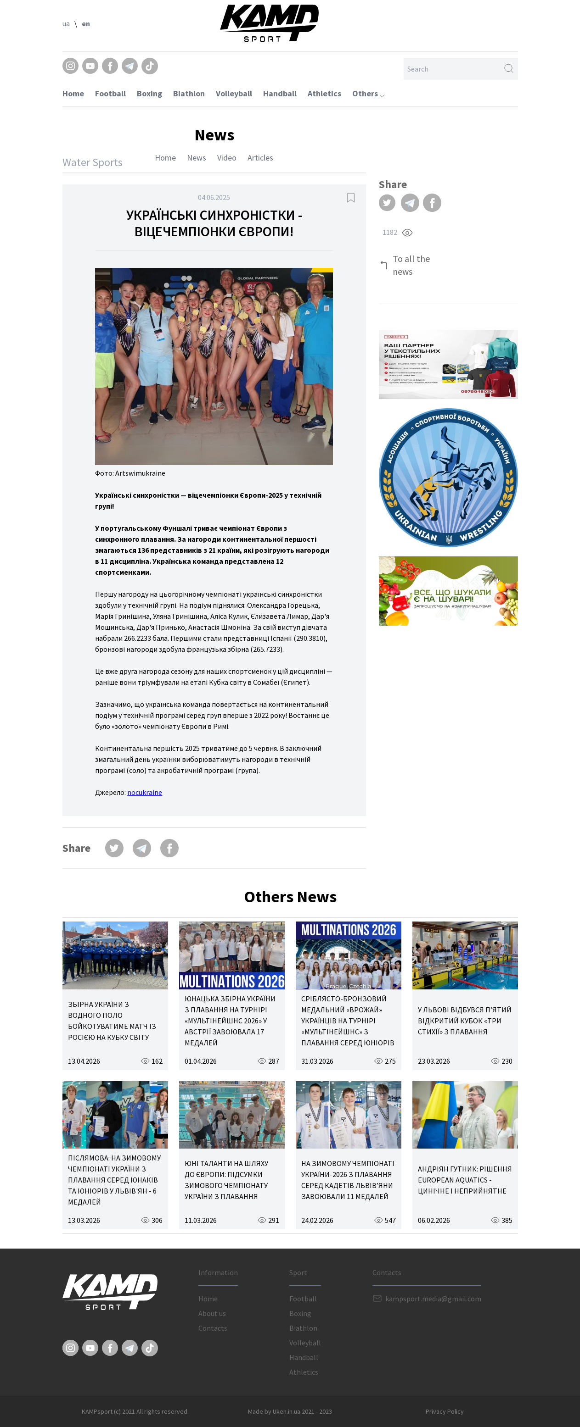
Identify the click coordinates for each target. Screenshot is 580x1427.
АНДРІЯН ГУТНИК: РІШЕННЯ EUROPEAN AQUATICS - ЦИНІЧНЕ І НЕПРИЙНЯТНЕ (465, 1179)
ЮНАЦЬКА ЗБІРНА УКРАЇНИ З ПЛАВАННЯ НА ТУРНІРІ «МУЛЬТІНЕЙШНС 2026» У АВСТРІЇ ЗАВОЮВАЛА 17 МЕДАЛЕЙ (230, 1020)
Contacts (212, 1328)
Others (368, 93)
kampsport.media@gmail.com (433, 1298)
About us (212, 1313)
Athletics (324, 93)
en (86, 23)
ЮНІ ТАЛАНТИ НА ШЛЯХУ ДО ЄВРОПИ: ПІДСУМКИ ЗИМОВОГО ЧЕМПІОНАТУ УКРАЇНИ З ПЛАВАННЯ (226, 1180)
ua (66, 23)
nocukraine (144, 792)
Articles (260, 157)
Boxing (149, 93)
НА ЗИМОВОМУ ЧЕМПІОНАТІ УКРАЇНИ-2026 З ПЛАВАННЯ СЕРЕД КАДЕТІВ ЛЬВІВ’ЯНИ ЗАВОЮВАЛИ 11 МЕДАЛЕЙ (347, 1180)
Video (227, 157)
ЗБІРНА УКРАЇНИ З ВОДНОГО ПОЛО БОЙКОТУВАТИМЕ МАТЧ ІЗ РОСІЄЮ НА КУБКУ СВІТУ (112, 1020)
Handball (280, 93)
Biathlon (189, 93)
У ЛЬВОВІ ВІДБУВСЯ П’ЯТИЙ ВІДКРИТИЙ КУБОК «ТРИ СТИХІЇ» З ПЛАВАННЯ (465, 1020)
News (196, 157)
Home (73, 93)
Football (110, 93)
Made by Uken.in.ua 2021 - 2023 (290, 1411)
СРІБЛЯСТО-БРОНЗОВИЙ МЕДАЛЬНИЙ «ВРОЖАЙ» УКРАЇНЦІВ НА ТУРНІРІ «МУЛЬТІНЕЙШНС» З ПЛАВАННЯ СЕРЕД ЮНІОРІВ (347, 1020)
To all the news (411, 265)
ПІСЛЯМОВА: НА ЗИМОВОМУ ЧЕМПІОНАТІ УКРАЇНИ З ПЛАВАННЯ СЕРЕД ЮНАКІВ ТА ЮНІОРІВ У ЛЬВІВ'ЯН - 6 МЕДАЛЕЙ (114, 1179)
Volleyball (234, 93)
